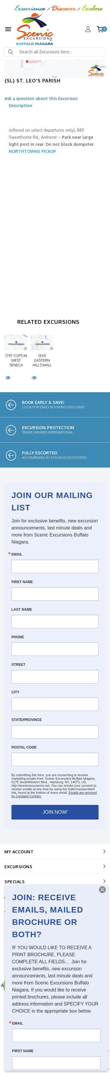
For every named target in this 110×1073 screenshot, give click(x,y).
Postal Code (24, 747)
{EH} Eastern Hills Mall (42, 360)
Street (18, 664)
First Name (22, 582)
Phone (17, 637)
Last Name (21, 609)
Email (16, 554)
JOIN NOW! (55, 812)
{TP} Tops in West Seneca (16, 360)
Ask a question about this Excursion (41, 98)
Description (20, 105)
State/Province (26, 720)
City (15, 692)
